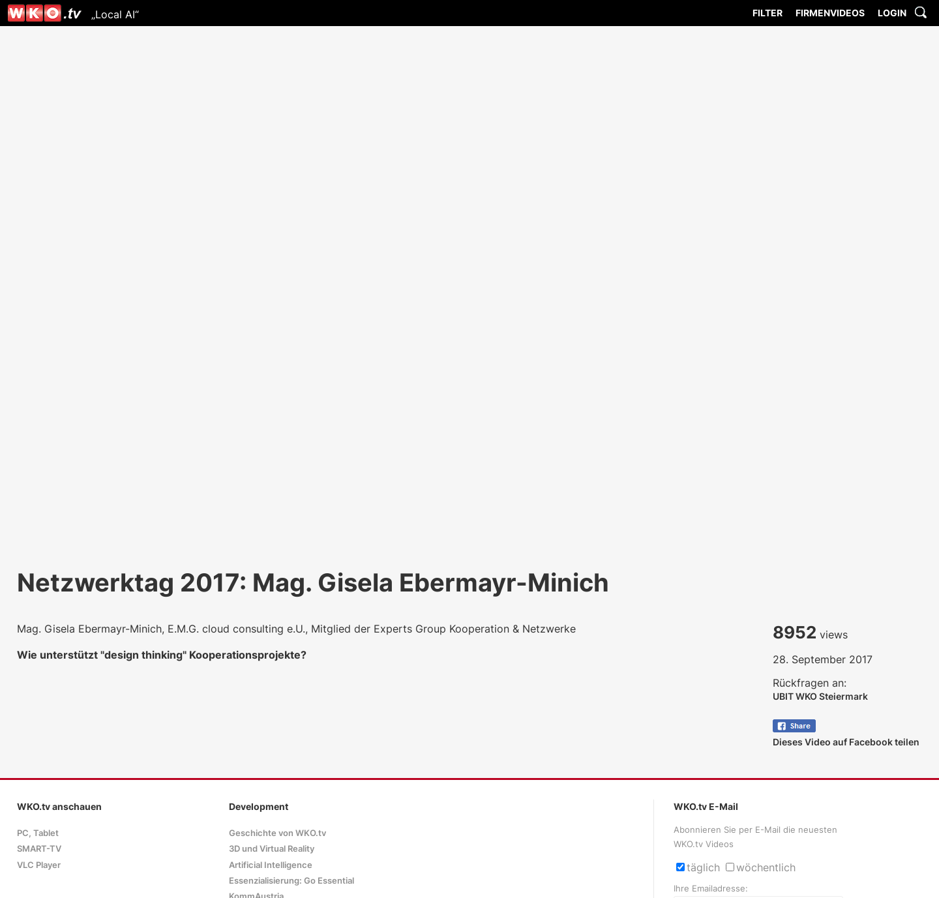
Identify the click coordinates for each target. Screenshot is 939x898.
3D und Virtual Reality (271, 849)
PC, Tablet (38, 833)
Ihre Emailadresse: (711, 888)
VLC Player (39, 865)
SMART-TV (39, 849)
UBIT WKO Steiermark (820, 696)
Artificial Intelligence (270, 865)
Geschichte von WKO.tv (277, 833)
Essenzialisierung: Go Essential (291, 881)
